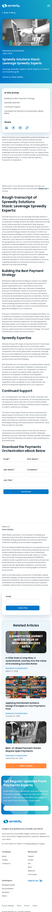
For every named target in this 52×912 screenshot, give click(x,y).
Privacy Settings (8, 906)
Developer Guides (8, 885)
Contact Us (6, 863)
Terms (19, 906)
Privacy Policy (31, 844)
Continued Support (12, 107)
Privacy (27, 906)
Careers (5, 860)
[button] (47, 5)
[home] (10, 6)
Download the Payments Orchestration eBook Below (23, 112)
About (4, 856)
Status (4, 896)
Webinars (31, 871)
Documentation (8, 888)
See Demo (5, 892)
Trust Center (32, 874)
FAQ (29, 863)
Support (31, 856)
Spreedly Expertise (12, 103)
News (30, 867)
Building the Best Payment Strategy (19, 98)
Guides (30, 860)
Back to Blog (26, 765)
